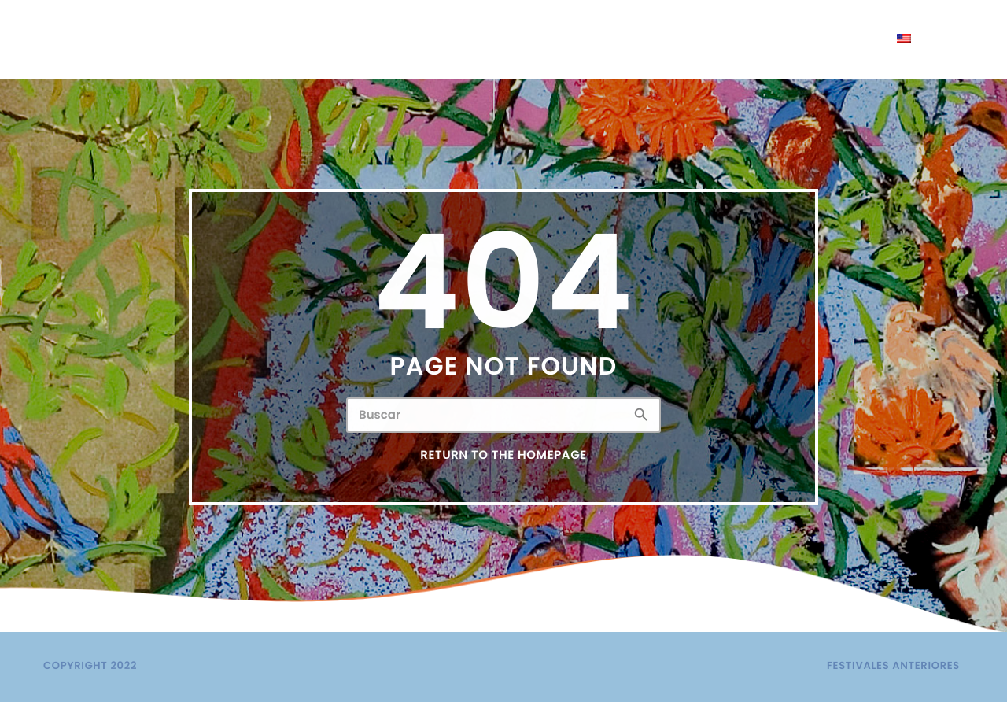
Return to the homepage (503, 455)
